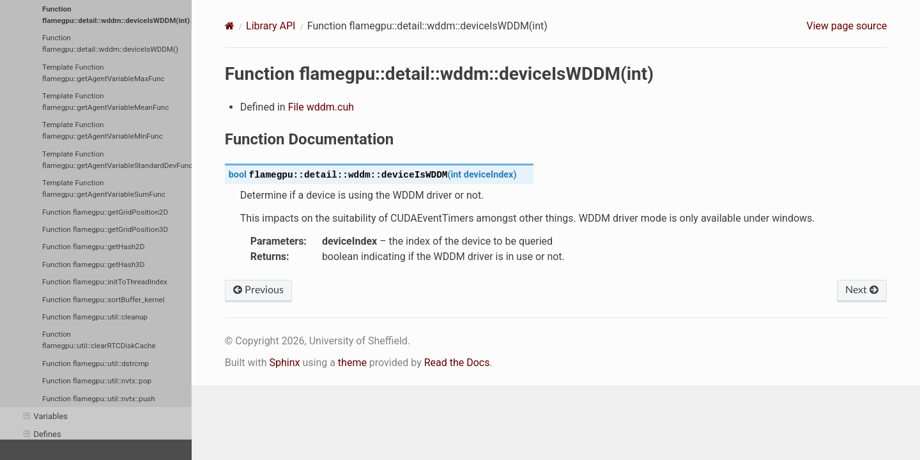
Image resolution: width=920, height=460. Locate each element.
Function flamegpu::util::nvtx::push (98, 398)
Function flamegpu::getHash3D (93, 264)
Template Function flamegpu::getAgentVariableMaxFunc (103, 73)
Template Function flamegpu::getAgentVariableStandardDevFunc (117, 160)
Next (861, 290)
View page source (846, 26)
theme (352, 362)
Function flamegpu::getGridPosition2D (105, 212)
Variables (46, 416)
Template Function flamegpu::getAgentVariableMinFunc (102, 130)
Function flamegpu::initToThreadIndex (104, 281)
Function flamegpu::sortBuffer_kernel (103, 299)
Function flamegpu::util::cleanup (95, 316)
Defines (42, 434)
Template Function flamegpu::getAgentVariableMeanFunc (105, 101)
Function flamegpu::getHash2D (93, 246)
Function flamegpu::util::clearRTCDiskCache (99, 340)
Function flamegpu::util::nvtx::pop (96, 380)
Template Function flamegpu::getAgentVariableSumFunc (103, 188)
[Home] (229, 25)
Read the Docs (457, 362)
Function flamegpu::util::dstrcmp (95, 363)
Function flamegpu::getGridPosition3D (105, 229)
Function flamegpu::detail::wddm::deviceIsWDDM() (110, 43)
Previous (258, 290)
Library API (270, 26)
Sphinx (284, 362)
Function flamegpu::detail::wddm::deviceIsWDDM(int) (116, 14)
